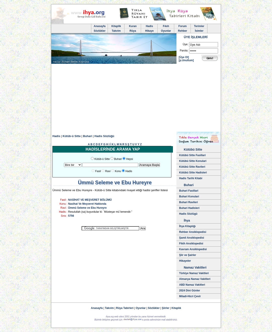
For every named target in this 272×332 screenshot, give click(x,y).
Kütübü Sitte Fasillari (192, 155)
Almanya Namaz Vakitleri (194, 279)
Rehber (182, 30)
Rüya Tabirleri (125, 308)
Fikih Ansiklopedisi (191, 243)
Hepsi (129, 159)
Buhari (87, 136)
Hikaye (149, 30)
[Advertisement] (136, 98)
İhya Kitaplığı (187, 226)
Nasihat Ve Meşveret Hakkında (87, 203)
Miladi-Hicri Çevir (190, 296)
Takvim (116, 30)
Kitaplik (116, 26)
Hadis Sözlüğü (104, 136)
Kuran (133, 26)
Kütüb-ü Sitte (72, 136)
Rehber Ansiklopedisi (192, 232)
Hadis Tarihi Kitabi (190, 178)
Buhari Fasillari (188, 190)
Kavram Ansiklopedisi (193, 249)
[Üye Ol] (184, 57)
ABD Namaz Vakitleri (192, 284)
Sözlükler (99, 30)
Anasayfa (99, 26)
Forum (182, 26)
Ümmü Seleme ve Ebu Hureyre (87, 207)
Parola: (184, 50)
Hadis (149, 26)
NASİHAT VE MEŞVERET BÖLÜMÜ (90, 199)
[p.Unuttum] (186, 60)
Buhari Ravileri (188, 202)
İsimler (199, 30)
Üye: (185, 44)
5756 (71, 215)
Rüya (133, 30)
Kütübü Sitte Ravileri (192, 166)
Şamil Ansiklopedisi (191, 237)
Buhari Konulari (189, 196)
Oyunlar (166, 30)
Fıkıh (166, 26)
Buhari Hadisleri (189, 208)
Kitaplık (176, 308)
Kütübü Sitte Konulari (192, 161)
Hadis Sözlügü (188, 213)
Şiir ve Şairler (187, 255)
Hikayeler (185, 260)
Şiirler (165, 308)
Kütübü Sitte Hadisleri (193, 172)
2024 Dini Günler (189, 290)
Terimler (199, 26)
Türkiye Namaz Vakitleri (194, 273)
